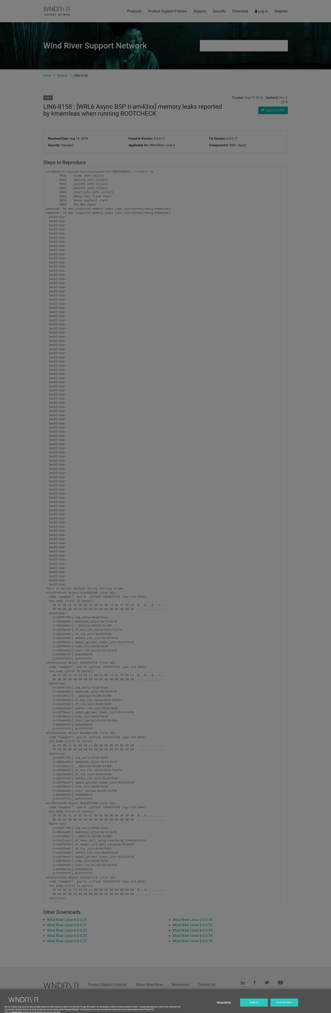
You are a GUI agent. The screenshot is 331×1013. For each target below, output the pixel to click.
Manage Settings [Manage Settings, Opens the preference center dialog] (224, 1009)
